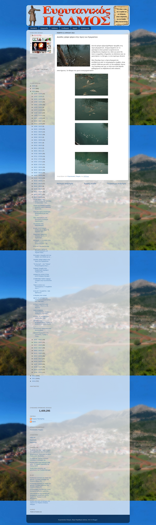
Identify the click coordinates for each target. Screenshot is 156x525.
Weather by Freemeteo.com (36, 511)
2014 (34, 88)
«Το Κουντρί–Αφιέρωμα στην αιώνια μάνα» (42, 329)
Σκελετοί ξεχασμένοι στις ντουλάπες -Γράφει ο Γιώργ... (40, 334)
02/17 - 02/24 (38, 356)
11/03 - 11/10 (38, 115)
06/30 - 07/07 (38, 164)
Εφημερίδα (44, 28)
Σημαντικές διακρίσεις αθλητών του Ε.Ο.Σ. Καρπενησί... (40, 235)
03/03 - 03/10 (38, 350)
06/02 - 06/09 (38, 175)
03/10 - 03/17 (38, 348)
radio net (32, 437)
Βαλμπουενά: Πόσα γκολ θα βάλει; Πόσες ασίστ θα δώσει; (40, 455)
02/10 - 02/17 (38, 358)
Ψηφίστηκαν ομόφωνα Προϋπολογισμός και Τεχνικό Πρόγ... (40, 250)
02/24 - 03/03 (38, 353)
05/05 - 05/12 (38, 186)
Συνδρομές (65, 28)
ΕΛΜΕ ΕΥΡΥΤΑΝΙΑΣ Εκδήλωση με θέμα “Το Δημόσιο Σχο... (41, 229)
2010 (34, 381)
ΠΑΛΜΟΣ (33, 28)
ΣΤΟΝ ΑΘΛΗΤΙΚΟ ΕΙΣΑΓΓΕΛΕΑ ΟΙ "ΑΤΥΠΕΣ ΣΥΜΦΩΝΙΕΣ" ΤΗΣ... (42, 201)
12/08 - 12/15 (38, 102)
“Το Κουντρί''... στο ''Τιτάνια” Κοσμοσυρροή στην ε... (41, 264)
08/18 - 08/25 (38, 145)
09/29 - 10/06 (38, 129)
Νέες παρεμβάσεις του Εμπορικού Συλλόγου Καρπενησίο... (40, 219)
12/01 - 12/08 (38, 104)
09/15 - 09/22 (38, 134)
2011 (34, 378)
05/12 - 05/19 (38, 183)
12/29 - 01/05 (38, 93)
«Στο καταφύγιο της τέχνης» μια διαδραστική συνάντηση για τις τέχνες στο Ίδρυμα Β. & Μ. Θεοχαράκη (39, 496)
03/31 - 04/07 (38, 339)
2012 (34, 376)
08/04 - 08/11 (38, 151)
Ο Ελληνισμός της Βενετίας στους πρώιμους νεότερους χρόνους (40, 490)
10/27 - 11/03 (38, 118)
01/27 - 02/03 (38, 364)
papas (34, 421)
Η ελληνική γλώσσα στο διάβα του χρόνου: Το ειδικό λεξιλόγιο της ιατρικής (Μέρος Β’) (40, 479)
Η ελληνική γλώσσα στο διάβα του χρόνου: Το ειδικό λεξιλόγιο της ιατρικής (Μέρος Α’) (40, 485)
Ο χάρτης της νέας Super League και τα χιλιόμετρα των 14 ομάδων (40, 450)
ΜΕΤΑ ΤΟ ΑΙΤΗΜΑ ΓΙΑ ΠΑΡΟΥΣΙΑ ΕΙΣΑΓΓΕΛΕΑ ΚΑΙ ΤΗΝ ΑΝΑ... (42, 299)
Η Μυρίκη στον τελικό (40, 295)
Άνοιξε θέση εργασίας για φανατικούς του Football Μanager (40, 469)
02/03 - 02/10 (38, 361)
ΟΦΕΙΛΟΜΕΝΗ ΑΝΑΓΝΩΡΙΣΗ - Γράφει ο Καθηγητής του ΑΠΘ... (41, 312)
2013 (34, 91)
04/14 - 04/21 (38, 194)
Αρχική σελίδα (90, 183)
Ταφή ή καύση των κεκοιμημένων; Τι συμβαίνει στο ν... (42, 286)
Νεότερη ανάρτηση (65, 183)
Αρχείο (75, 28)
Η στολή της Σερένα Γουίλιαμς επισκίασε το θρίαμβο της (39, 459)
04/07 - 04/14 (38, 197)
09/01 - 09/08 (38, 140)
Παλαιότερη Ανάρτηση (116, 183)
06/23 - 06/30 (38, 167)
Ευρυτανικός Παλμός (36, 430)
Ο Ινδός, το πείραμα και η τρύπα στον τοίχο (41, 317)
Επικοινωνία (85, 28)
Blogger (95, 520)
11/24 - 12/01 (38, 107)
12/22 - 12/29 (38, 96)
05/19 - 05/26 (38, 181)
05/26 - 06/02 (38, 178)
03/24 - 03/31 (38, 342)
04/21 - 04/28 (38, 192)
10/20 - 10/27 (38, 121)
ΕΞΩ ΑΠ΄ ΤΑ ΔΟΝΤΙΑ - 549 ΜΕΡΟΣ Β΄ (41, 291)
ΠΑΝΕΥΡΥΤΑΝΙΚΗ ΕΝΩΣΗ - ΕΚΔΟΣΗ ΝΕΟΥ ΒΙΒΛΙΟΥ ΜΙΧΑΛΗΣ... (42, 207)
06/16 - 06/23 (38, 170)
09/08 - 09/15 (38, 137)
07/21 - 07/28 (38, 156)
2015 (34, 86)
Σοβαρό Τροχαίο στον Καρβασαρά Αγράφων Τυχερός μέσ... (41, 270)
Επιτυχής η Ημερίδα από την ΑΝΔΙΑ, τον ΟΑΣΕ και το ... (42, 256)
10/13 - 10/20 (38, 123)
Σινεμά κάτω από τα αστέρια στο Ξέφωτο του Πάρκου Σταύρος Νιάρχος (40, 502)
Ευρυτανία (33, 440)
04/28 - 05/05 (38, 189)
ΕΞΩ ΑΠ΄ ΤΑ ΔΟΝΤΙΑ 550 (41, 246)
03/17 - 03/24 (38, 345)
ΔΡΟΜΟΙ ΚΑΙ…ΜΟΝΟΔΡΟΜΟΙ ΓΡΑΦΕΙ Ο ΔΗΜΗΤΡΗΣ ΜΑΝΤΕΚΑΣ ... (42, 323)
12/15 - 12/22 (38, 99)
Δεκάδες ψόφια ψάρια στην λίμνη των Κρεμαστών (41, 260)
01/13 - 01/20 (38, 369)
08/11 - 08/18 (38, 148)
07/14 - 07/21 (38, 159)
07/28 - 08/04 (38, 153)
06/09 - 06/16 (38, 172)
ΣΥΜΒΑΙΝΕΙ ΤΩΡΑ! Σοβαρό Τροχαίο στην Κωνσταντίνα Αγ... (42, 280)
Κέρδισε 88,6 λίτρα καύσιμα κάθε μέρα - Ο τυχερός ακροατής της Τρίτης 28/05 (40, 464)
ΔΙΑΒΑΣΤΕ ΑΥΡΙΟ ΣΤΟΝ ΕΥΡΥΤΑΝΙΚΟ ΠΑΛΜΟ (41, 275)
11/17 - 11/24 (38, 110)
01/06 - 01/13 (38, 372)
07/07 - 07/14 (38, 162)
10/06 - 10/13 (38, 126)
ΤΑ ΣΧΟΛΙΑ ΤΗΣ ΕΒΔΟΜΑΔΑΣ (38, 224)
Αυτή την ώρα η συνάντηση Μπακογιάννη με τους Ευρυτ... (41, 213)
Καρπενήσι (33, 442)
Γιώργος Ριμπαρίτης (38, 419)
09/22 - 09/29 (38, 132)
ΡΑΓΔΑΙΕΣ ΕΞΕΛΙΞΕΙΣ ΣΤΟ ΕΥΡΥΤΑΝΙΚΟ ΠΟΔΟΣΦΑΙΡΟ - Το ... (42, 242)
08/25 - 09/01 (38, 142)
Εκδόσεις (55, 28)
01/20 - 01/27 (38, 367)
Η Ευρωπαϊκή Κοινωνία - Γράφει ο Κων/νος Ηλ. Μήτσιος (41, 305)
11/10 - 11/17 (38, 113)
